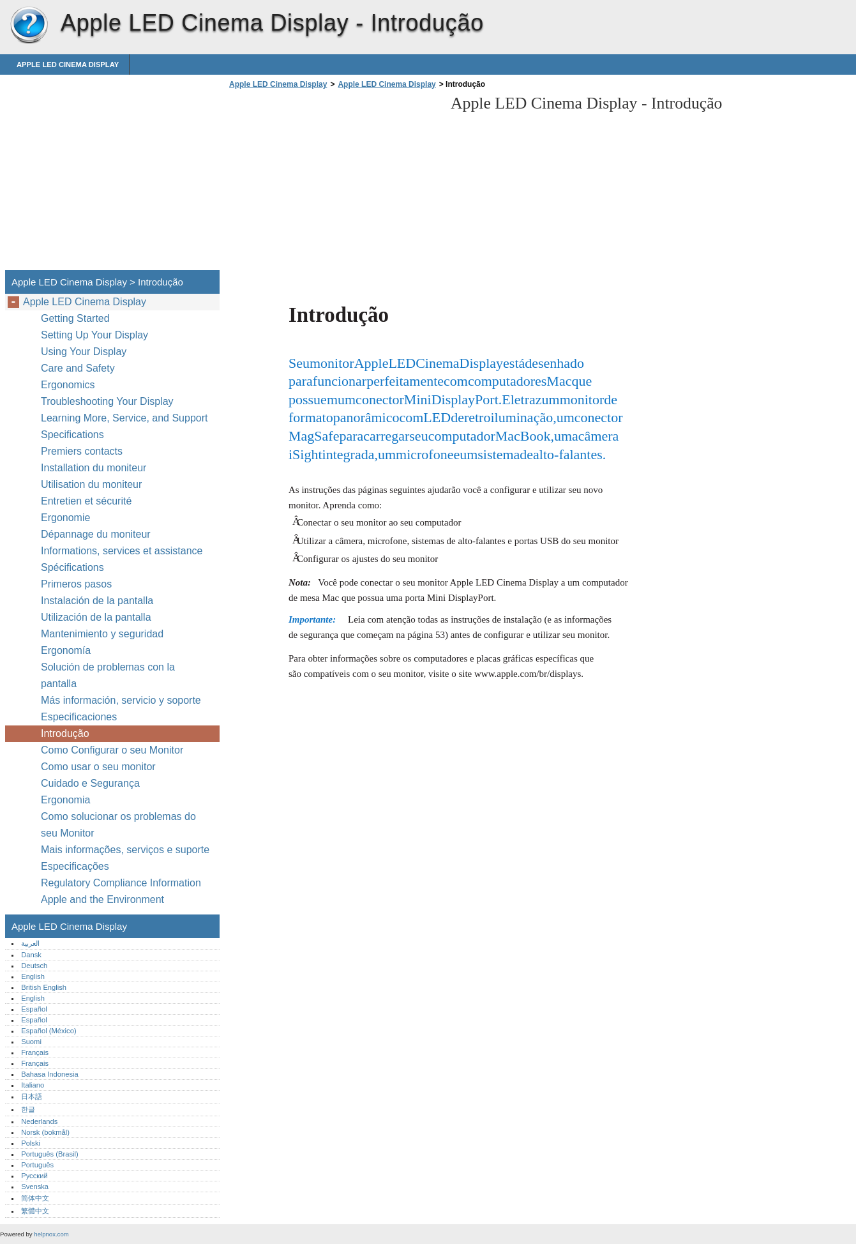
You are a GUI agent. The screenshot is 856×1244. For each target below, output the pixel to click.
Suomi (31, 1041)
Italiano (32, 1085)
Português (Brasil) (50, 1154)
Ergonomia (65, 799)
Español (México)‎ (48, 1031)
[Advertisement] (333, 183)
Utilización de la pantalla (97, 617)
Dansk (31, 955)
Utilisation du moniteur (93, 484)
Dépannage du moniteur (96, 534)
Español (34, 1009)
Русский (34, 1176)
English (33, 976)
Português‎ (37, 1165)
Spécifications (72, 567)
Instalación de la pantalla (97, 600)
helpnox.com (51, 1234)
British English (43, 987)
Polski (30, 1143)
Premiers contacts (82, 451)
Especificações (75, 866)
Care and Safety (79, 368)
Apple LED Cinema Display (29, 25)
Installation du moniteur (93, 467)
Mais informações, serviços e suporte (125, 849)
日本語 (31, 1096)
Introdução (65, 733)
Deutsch (34, 965)
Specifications (72, 434)
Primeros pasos (76, 584)
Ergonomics (67, 384)
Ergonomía (66, 650)
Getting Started (75, 318)
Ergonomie (65, 517)
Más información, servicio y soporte (121, 700)
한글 (28, 1109)
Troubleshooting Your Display (107, 401)
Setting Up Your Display (94, 335)
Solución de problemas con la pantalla (108, 675)
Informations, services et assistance (121, 550)
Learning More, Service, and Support (124, 418)
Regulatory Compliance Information (121, 882)
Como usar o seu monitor (99, 766)
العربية (30, 943)
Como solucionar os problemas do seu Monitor (118, 824)
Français (35, 1052)
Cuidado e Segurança (91, 783)
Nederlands (39, 1121)
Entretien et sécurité (88, 501)
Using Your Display (85, 351)
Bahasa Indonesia (50, 1074)
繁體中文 (35, 1211)
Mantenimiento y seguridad (104, 633)
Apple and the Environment (104, 899)
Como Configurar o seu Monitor (112, 750)
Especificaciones (79, 716)
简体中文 (35, 1198)
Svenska (35, 1186)
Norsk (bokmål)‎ (45, 1132)
